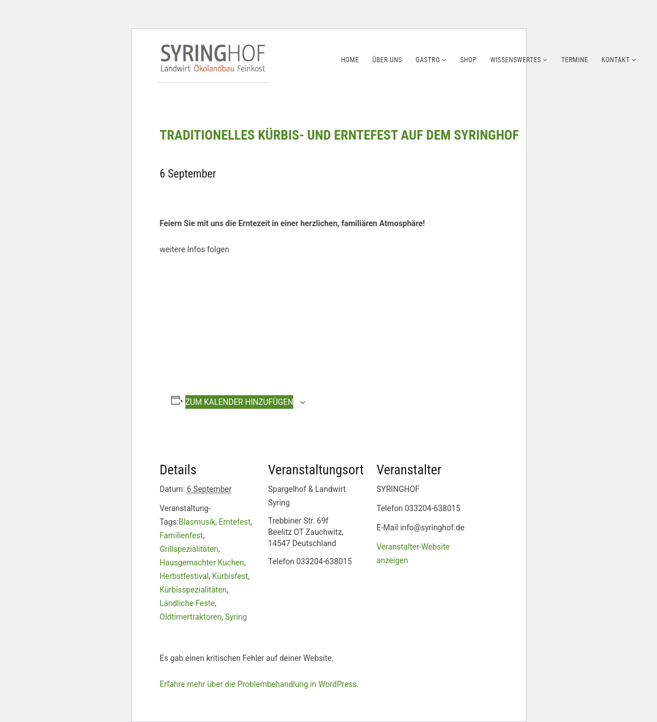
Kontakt (616, 60)
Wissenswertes (515, 60)
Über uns (387, 60)
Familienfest (181, 535)
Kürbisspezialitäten (193, 589)
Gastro (428, 60)
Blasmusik (197, 521)
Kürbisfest (230, 576)
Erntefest (234, 521)
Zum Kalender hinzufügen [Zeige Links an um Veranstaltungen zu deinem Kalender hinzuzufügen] (239, 402)
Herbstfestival (184, 576)
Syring (236, 616)
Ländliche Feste (187, 603)
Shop (468, 60)
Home (350, 60)
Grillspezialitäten (189, 549)
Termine (575, 60)
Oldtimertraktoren (191, 616)
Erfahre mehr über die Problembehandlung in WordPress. (259, 684)
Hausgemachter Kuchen (202, 562)
